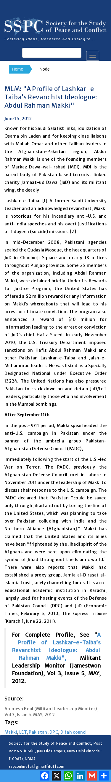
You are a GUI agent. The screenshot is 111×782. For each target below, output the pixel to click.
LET (23, 732)
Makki (10, 732)
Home (17, 69)
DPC (53, 732)
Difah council (74, 732)
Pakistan (38, 732)
